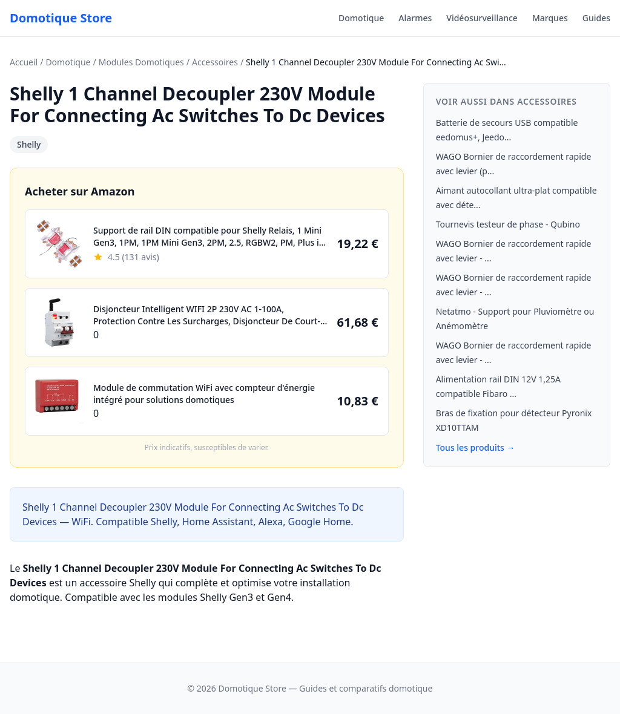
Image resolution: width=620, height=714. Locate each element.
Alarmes (415, 18)
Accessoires (215, 62)
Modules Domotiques (141, 62)
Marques (550, 18)
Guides (596, 18)
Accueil (24, 62)
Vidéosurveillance (482, 18)
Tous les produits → (475, 447)
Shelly (29, 144)
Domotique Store (61, 18)
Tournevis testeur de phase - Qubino (508, 224)
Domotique (361, 18)
